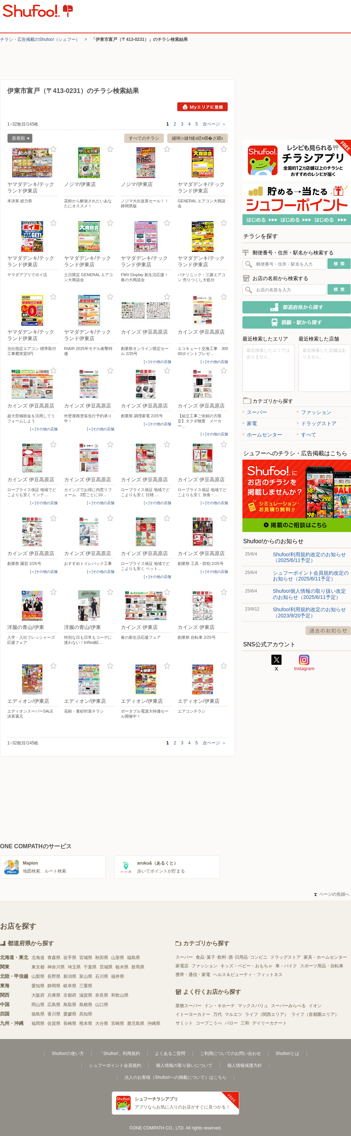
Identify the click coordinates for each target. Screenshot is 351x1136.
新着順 (18, 139)
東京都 (38, 967)
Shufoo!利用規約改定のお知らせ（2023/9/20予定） (309, 612)
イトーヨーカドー (193, 1014)
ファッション (314, 412)
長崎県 (69, 1023)
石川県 (101, 976)
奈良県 (101, 995)
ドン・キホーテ (219, 1005)
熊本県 (85, 1023)
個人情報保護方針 (244, 1065)
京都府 (69, 995)
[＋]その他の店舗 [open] (157, 362)
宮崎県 (117, 1023)
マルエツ (233, 1014)
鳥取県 (69, 1004)
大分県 (101, 1023)
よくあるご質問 (170, 1053)
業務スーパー (189, 1005)
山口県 (101, 1004)
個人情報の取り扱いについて (184, 1065)
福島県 (133, 957)
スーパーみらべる (288, 1005)
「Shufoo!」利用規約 (119, 1053)
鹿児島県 (135, 1023)
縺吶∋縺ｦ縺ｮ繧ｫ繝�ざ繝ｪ (197, 138)
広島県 (53, 1004)
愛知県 (38, 985)
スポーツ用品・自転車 (321, 965)
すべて (306, 435)
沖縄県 (153, 1023)
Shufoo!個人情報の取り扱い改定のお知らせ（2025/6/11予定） (309, 594)
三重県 (85, 985)
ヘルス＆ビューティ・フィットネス (248, 974)
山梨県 (38, 976)
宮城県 (85, 957)
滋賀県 (85, 995)
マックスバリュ (253, 1005)
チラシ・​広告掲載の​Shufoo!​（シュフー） (40, 39)
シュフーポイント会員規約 (115, 1065)
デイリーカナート (269, 1023)
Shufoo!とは (287, 1053)
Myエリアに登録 (202, 106)
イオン (315, 1005)
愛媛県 (69, 1014)
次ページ (214, 124)
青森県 (53, 957)
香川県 (53, 1014)
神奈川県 (56, 967)
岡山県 (38, 1004)
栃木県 (121, 967)
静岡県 (53, 985)
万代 (217, 1014)
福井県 (117, 976)
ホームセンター (262, 435)
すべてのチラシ (144, 138)
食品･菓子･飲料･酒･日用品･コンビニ (231, 957)
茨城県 (106, 967)
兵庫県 (53, 995)
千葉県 (90, 967)
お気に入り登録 (53, 149)
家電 (249, 423)
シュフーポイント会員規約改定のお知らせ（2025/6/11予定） (311, 576)
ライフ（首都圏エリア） (315, 1014)
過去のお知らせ (328, 630)
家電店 (182, 965)
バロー (231, 1023)
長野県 (53, 976)
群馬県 (137, 967)
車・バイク (286, 965)
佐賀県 (53, 1023)
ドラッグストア (317, 423)
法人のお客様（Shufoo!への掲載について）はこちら (175, 1077)
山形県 (117, 957)
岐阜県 (69, 985)
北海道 (38, 957)
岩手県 (69, 957)
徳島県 (38, 1014)
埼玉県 (74, 967)
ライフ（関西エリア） (266, 1014)
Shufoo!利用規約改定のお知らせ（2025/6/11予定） (309, 557)
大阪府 (38, 995)
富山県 (85, 976)
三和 (245, 1023)
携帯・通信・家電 (193, 974)
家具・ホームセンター (325, 957)
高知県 (85, 1014)
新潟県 (69, 976)
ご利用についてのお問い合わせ (230, 1053)
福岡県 (38, 1023)
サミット (184, 1023)
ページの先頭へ (332, 894)
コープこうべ (209, 1023)
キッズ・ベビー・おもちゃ (246, 965)
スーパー (254, 412)
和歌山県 (119, 995)
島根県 (85, 1004)
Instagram (304, 663)
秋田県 (101, 957)
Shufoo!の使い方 (68, 1053)
